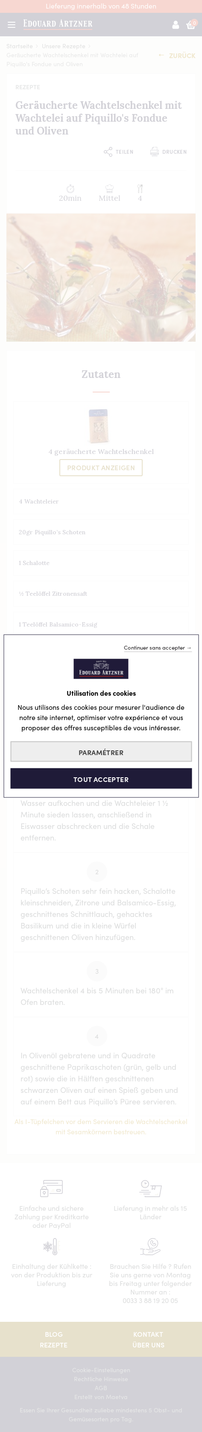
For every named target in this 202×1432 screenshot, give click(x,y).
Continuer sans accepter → (158, 647)
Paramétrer (101, 751)
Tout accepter (101, 778)
